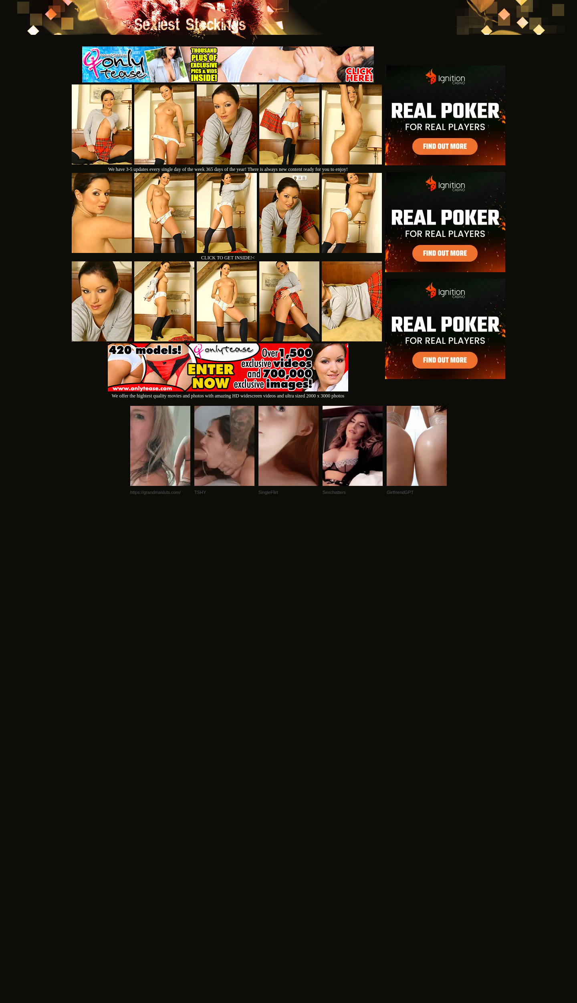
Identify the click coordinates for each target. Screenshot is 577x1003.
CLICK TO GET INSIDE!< (228, 258)
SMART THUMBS (302, 894)
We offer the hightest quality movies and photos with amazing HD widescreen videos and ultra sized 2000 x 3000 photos (228, 393)
